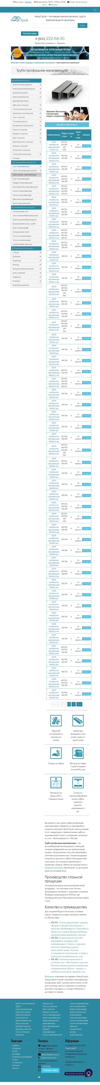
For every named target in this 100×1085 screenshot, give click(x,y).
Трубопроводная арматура (22, 248)
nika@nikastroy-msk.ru (50, 1055)
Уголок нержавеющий (22, 195)
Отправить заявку (29, 34)
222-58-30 (50, 38)
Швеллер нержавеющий (23, 199)
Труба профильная (21, 97)
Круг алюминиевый (21, 228)
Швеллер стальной (20, 105)
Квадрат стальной (20, 134)
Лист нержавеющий (21, 166)
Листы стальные (22, 1023)
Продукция (16, 1048)
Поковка (16, 158)
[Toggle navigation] (95, 10)
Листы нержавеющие (52, 1015)
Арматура (19, 1035)
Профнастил (48, 1003)
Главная (15, 1045)
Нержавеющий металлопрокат (44, 63)
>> (79, 704)
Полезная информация (22, 1057)
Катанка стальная (20, 146)
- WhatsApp (44, 1066)
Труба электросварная (22, 85)
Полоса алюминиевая (22, 236)
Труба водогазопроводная (24, 89)
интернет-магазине (54, 868)
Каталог (15, 1068)
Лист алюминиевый (78, 1006)
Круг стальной (19, 138)
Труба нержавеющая (51, 1018)
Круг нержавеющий (21, 179)
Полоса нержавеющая (22, 191)
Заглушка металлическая (23, 269)
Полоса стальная (20, 130)
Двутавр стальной (22, 1026)
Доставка (16, 1054)
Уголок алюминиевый (22, 240)
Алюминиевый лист (20, 211)
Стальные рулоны (20, 121)
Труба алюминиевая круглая (24, 220)
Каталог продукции (26, 63)
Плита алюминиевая (78, 1018)
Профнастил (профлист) (23, 125)
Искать (82, 25)
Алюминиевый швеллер (22, 244)
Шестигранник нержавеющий (25, 187)
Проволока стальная (21, 150)
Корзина (53, 5)
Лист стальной (19, 117)
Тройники (16, 256)
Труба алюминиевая (78, 1009)
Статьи (15, 1060)
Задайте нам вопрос (66, 124)
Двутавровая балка (21, 101)
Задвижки (17, 277)
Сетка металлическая (22, 154)
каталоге (50, 976)
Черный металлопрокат (21, 80)
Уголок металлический (22, 109)
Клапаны (16, 281)
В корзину (86, 146)
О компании (17, 1062)
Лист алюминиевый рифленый (25, 216)
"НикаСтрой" (70, 1048)
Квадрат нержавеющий (22, 183)
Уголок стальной (22, 1032)
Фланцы (16, 265)
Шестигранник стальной (23, 142)
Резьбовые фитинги (21, 285)
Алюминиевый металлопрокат (23, 207)
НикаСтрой (14, 63)
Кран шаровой (19, 273)
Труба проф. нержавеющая (24, 175)
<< (54, 704)
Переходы (17, 261)
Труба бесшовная (20, 93)
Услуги (15, 1051)
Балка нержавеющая (21, 203)
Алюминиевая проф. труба (24, 224)
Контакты (16, 1065)
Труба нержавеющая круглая (25, 171)
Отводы (16, 252)
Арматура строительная (23, 113)
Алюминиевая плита (21, 232)
